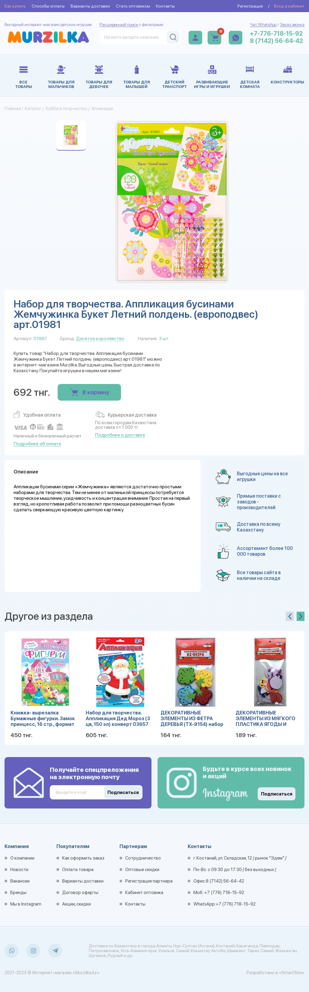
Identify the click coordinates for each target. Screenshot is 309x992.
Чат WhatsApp (263, 24)
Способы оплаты (48, 6)
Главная (13, 108)
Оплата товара (78, 869)
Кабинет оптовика (144, 892)
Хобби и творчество (66, 108)
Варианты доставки (90, 6)
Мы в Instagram (25, 904)
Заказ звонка (292, 24)
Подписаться (276, 794)
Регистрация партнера (149, 881)
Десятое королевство (100, 338)
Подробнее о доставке (120, 435)
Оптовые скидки (142, 869)
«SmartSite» (291, 972)
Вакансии (20, 881)
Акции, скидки (76, 904)
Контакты (165, 6)
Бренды (18, 892)
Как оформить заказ (83, 858)
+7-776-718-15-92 (276, 33)
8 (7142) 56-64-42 (276, 40)
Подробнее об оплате (37, 444)
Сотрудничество (143, 858)
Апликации (102, 108)
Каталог (33, 108)
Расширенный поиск (119, 24)
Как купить (15, 6)
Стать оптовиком (133, 6)
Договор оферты (80, 892)
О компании (22, 858)
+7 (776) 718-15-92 (224, 892)
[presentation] (290, 616)
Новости (19, 869)
